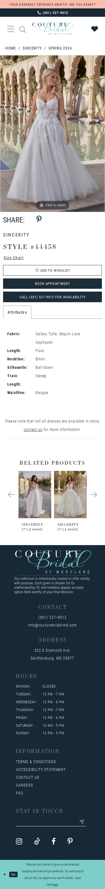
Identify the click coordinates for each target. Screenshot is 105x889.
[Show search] (23, 28)
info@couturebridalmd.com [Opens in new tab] (52, 625)
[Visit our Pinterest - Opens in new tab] (70, 842)
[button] (11, 28)
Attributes (17, 312)
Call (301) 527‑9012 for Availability (53, 296)
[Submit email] (82, 822)
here (55, 884)
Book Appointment (53, 283)
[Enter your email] (51, 822)
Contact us (27, 777)
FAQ (19, 793)
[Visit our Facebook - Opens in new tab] (54, 842)
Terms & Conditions (36, 761)
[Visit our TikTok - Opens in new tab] (37, 842)
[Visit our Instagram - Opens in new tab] (19, 842)
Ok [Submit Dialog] (14, 874)
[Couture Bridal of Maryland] (52, 28)
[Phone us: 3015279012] (52, 12)
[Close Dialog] (4, 874)
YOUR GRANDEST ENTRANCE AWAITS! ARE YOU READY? (52, 4)
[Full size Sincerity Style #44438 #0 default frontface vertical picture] (52, 133)
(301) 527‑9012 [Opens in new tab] (52, 617)
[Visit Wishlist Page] (95, 28)
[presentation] (34, 495)
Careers (24, 785)
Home (10, 48)
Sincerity (32, 48)
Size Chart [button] (14, 258)
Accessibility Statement (41, 769)
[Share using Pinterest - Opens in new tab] (39, 219)
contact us (33, 429)
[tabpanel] (52, 133)
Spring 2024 (60, 48)
